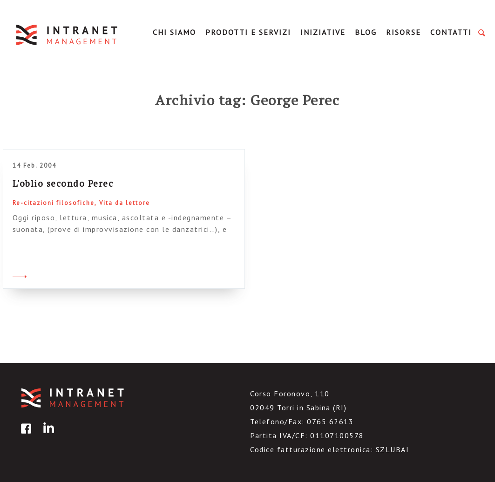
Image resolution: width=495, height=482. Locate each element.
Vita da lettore (124, 203)
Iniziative (323, 32)
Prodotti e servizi (248, 32)
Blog (366, 32)
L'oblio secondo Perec (63, 183)
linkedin (47, 435)
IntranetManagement (67, 34)
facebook (24, 435)
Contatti (451, 32)
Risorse (403, 32)
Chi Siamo (174, 32)
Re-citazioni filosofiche (54, 203)
